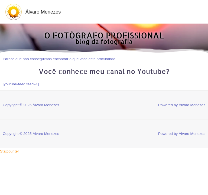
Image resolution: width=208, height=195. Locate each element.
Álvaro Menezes (43, 12)
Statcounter (9, 151)
